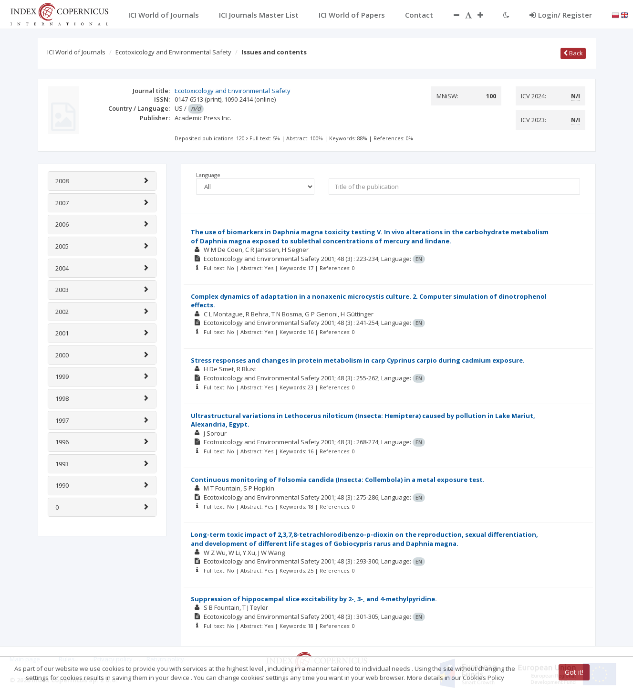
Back (573, 53)
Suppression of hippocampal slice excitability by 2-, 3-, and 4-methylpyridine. (314, 599)
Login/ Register (560, 15)
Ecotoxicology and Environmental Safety (173, 52)
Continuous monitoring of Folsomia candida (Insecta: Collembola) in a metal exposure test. (338, 479)
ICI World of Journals (76, 52)
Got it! (574, 672)
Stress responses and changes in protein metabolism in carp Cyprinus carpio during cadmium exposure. (358, 360)
